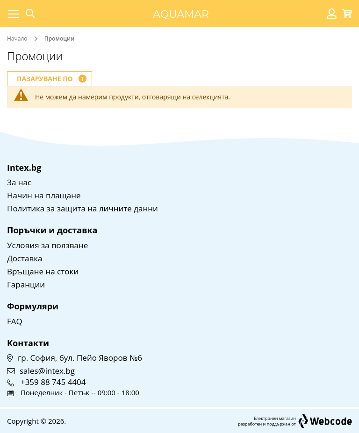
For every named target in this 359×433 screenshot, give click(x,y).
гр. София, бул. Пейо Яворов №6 (80, 357)
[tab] (49, 79)
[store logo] (181, 13)
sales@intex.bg (47, 370)
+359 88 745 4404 (53, 382)
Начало (18, 38)
